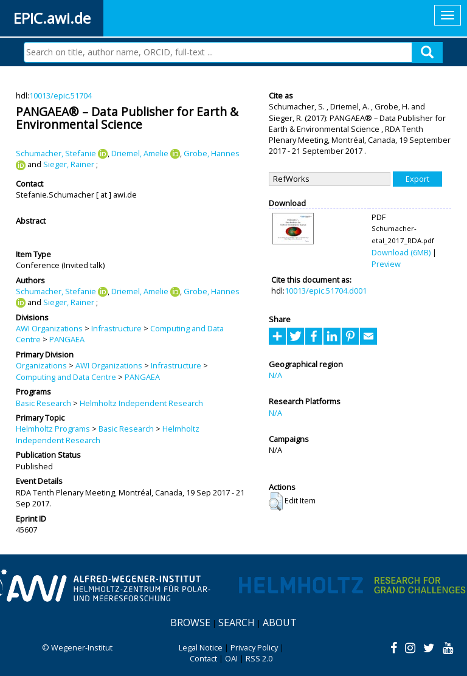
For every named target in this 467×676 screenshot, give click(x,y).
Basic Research (43, 403)
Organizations (41, 365)
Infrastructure (116, 328)
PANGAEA (67, 339)
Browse (190, 622)
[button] (276, 501)
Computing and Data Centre (66, 376)
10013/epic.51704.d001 (326, 290)
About (280, 622)
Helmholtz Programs (53, 428)
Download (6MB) (401, 252)
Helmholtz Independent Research (141, 403)
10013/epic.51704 (60, 95)
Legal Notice (201, 647)
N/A (275, 375)
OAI (231, 658)
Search (236, 622)
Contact (203, 658)
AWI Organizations (49, 328)
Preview (386, 263)
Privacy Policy (254, 647)
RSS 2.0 (259, 658)
